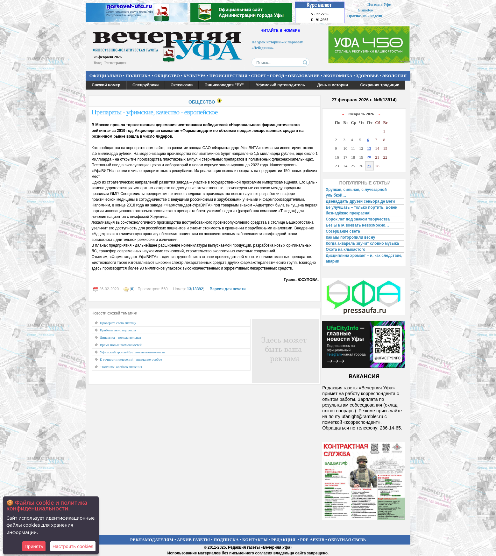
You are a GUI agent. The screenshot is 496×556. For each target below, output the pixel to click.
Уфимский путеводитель (280, 85)
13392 (197, 289)
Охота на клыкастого (345, 249)
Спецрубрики (145, 85)
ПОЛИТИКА (138, 75)
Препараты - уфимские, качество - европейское (155, 112)
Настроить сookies (73, 546)
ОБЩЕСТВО (167, 75)
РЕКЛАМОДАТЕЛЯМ (152, 539)
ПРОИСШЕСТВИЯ (228, 75)
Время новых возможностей (121, 345)
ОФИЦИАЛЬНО (105, 75)
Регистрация (115, 63)
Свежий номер (106, 85)
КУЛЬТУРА (194, 75)
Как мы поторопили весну (350, 237)
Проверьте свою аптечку (118, 323)
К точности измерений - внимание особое (131, 359)
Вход (98, 63)
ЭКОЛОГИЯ (394, 75)
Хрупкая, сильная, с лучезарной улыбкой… (356, 192)
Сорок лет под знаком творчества (358, 219)
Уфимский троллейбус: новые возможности (132, 352)
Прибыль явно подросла (118, 330)
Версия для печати (227, 289)
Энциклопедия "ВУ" (224, 85)
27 (369, 165)
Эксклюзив (182, 85)
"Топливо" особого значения (121, 367)
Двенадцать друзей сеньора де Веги (360, 201)
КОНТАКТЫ (255, 539)
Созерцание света (343, 231)
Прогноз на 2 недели (364, 16)
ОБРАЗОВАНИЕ (304, 75)
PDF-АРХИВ (312, 539)
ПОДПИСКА (226, 539)
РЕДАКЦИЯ (283, 539)
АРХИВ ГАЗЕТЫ (193, 539)
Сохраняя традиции (379, 85)
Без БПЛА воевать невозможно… (357, 225)
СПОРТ (258, 75)
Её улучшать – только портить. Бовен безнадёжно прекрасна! (361, 210)
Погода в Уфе (379, 4)
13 (189, 289)
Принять (34, 546)
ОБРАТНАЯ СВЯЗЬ (347, 539)
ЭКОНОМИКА (337, 75)
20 (369, 157)
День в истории (332, 85)
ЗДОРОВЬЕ (367, 75)
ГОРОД (277, 75)
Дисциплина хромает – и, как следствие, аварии (364, 258)
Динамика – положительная (120, 337)
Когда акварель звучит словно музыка (362, 243)
